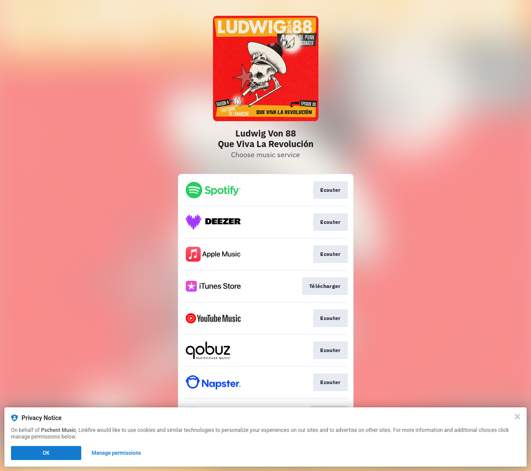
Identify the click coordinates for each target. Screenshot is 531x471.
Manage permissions (116, 453)
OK (46, 453)
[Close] (517, 417)
